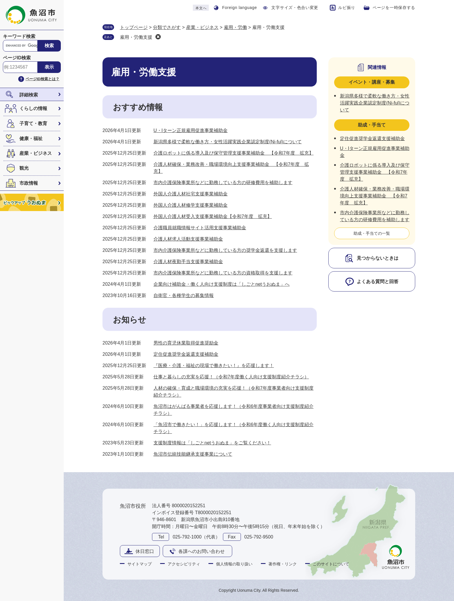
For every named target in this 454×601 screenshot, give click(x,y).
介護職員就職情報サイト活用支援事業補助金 (199, 227)
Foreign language (239, 7)
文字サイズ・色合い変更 (294, 7)
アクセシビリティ (184, 564)
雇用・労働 (235, 27)
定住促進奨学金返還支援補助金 (185, 354)
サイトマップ (139, 564)
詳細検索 (28, 94)
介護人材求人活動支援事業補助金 (188, 239)
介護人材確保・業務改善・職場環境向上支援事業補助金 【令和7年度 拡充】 (374, 195)
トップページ (134, 27)
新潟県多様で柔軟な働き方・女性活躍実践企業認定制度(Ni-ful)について (227, 141)
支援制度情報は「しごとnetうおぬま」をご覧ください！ (212, 442)
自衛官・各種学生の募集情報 (183, 295)
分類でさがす (167, 27)
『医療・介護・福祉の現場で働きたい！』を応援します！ (213, 365)
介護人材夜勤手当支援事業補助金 (188, 261)
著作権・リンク (282, 564)
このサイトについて (331, 564)
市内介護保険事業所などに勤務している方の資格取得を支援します (222, 272)
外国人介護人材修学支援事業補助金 (190, 205)
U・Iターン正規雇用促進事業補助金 (190, 130)
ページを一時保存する (394, 7)
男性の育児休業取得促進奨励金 (185, 342)
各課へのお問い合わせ (201, 551)
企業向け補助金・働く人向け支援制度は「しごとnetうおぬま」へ (221, 284)
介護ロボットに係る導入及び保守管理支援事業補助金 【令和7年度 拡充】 (233, 153)
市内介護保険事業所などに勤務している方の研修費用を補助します (222, 182)
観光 (24, 168)
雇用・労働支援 (136, 37)
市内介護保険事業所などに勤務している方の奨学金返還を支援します (225, 250)
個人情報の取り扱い (234, 564)
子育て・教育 (33, 123)
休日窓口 (145, 551)
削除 (158, 37)
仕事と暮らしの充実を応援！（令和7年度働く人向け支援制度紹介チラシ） (231, 376)
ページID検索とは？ (42, 79)
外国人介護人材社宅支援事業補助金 (190, 193)
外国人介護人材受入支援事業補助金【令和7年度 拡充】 (212, 216)
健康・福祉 (31, 138)
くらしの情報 (33, 108)
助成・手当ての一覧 (372, 233)
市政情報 (28, 183)
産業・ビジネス (35, 153)
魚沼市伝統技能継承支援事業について (192, 454)
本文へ (200, 8)
